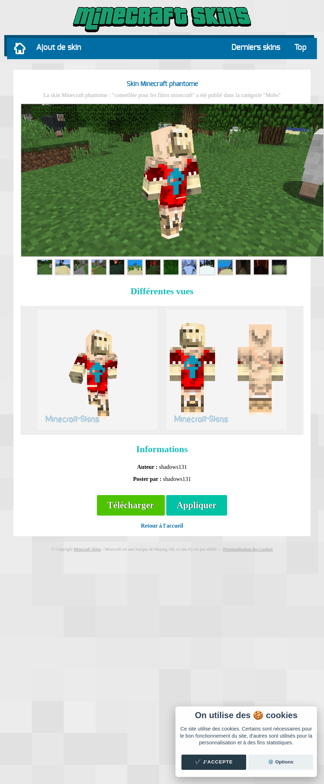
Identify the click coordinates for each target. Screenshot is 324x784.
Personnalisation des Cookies (248, 549)
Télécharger (131, 505)
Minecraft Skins (87, 549)
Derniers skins (255, 47)
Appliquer (196, 505)
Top (300, 47)
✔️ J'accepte (214, 762)
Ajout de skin (58, 47)
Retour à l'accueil (162, 526)
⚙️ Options (280, 762)
